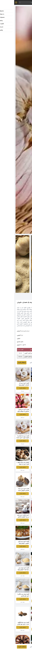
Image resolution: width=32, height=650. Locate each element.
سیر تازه (23, 417)
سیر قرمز (8, 417)
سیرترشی (24, 391)
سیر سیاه (24, 470)
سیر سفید (8, 523)
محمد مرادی (19, 363)
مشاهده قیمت (23, 388)
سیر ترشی (8, 549)
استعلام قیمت (7, 363)
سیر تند (8, 391)
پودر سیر (8, 576)
